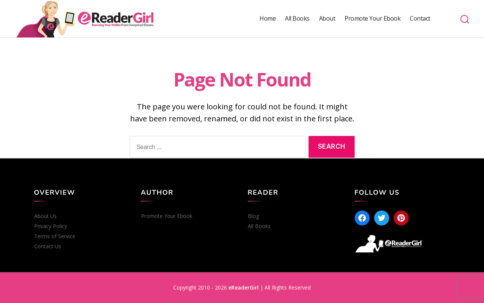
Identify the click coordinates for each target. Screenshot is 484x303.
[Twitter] (381, 217)
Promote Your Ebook (372, 18)
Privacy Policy (50, 226)
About (327, 18)
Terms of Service (54, 236)
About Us (45, 216)
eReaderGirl (243, 287)
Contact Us (47, 246)
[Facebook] (362, 217)
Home (267, 18)
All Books (297, 18)
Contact (420, 18)
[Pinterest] (401, 217)
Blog (253, 216)
